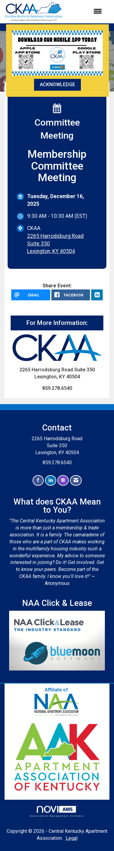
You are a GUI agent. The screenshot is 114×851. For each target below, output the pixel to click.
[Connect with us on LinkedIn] (50, 480)
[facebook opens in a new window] (70, 294)
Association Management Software (57, 811)
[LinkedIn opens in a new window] (97, 294)
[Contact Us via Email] (76, 480)
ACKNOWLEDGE (57, 84)
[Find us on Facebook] (38, 480)
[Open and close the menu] (85, 11)
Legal (72, 838)
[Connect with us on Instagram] (63, 480)
